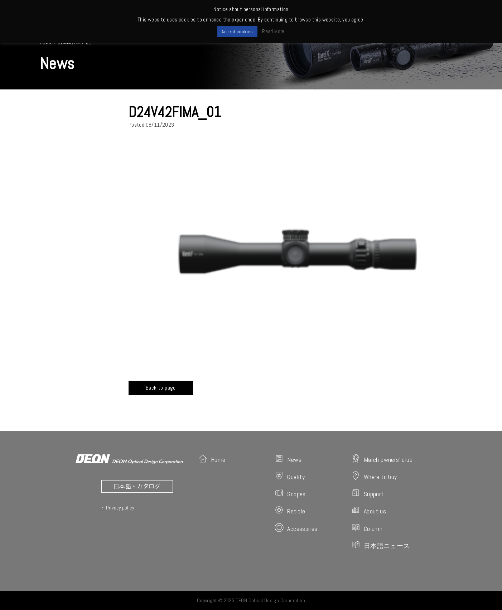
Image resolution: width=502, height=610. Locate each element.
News (288, 459)
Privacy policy (120, 507)
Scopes (290, 493)
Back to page (161, 387)
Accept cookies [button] (237, 32)
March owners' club (381, 459)
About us (368, 510)
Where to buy (374, 476)
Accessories (296, 528)
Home (212, 459)
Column (366, 528)
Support (367, 493)
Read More (273, 31)
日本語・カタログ (137, 486)
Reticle (290, 510)
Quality (290, 476)
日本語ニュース (380, 545)
